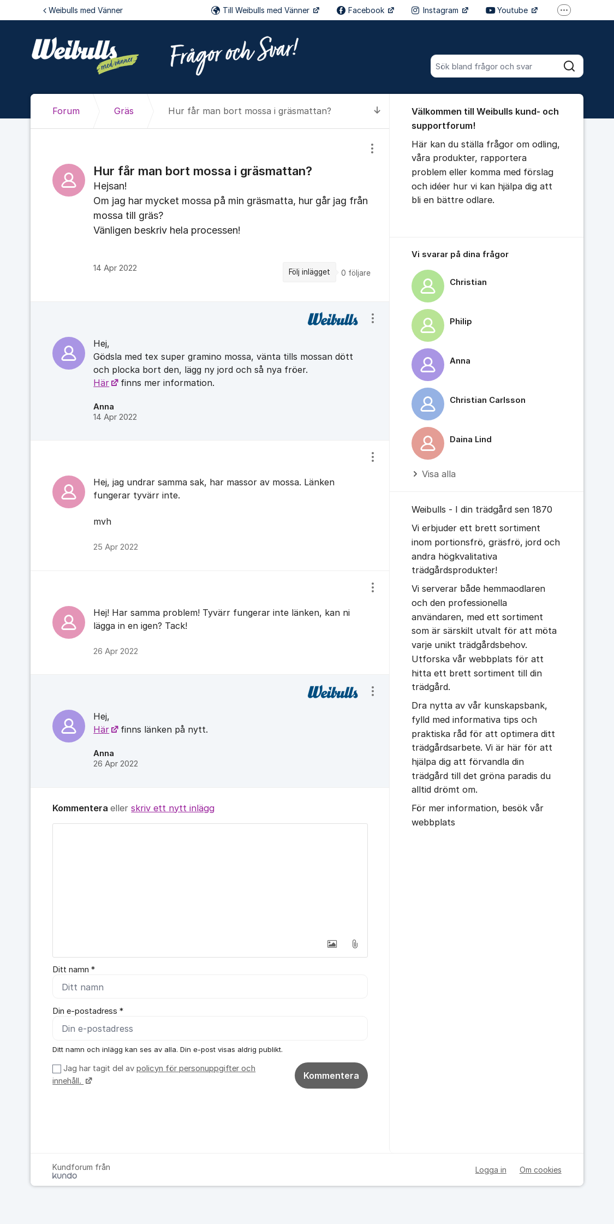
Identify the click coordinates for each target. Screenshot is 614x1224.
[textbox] (210, 878)
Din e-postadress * (87, 1011)
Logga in (490, 1169)
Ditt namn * (73, 970)
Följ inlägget (309, 272)
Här (101, 382)
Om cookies (541, 1169)
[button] (331, 944)
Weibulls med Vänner (83, 10)
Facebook (361, 10)
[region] (210, 215)
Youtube (508, 10)
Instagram (436, 10)
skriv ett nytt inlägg (172, 808)
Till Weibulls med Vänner (261, 10)
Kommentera (331, 1075)
